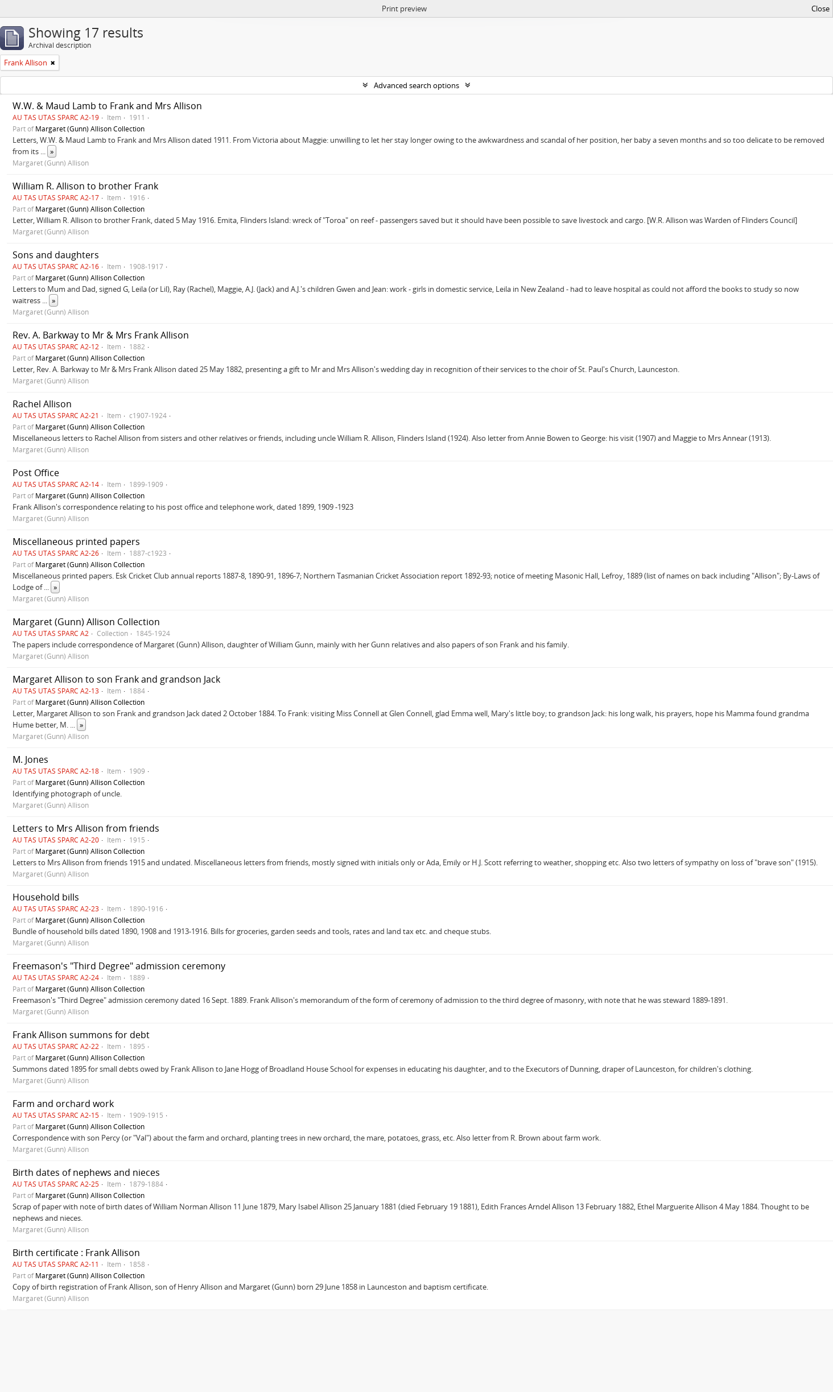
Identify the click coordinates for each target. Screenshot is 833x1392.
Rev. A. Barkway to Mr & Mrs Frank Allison (101, 335)
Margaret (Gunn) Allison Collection (90, 128)
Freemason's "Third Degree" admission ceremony (119, 966)
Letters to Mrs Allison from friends (86, 828)
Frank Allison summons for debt (81, 1034)
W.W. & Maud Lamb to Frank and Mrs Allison (107, 106)
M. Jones (30, 759)
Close (820, 8)
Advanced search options (416, 85)
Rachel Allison (42, 404)
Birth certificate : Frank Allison (76, 1252)
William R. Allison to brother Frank (85, 186)
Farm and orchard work (63, 1103)
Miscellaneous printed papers (76, 541)
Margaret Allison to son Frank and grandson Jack (116, 679)
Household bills (46, 897)
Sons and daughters (56, 255)
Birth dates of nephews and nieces (86, 1172)
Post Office (36, 472)
